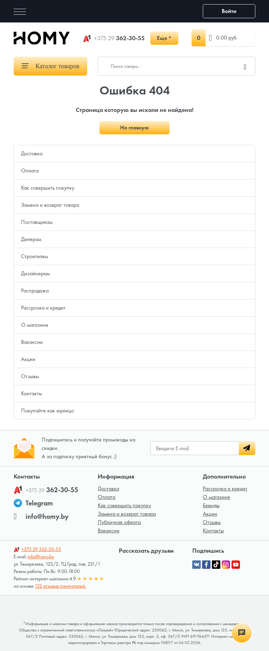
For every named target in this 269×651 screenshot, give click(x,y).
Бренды (211, 505)
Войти (229, 11)
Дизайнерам (35, 273)
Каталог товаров (50, 66)
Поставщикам (37, 222)
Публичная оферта (119, 522)
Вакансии (32, 342)
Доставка (31, 153)
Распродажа (35, 290)
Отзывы (30, 376)
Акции (28, 359)
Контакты (31, 393)
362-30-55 (119, 38)
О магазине (34, 324)
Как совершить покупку (47, 187)
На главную (134, 127)
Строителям (34, 256)
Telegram (39, 503)
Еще (162, 38)
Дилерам (31, 239)
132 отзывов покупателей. (60, 586)
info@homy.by (47, 516)
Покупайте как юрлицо (47, 410)
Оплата (30, 170)
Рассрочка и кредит (43, 307)
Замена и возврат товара (50, 204)
